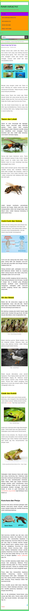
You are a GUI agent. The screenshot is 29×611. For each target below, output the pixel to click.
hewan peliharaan (22, 555)
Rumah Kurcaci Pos (9, 7)
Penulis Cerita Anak (6, 28)
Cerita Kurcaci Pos (6, 21)
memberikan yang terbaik (8, 490)
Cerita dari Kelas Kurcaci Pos (9, 17)
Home (4, 14)
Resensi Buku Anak (6, 25)
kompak (9, 402)
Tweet (3, 606)
